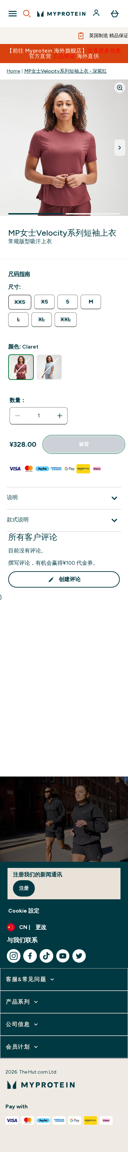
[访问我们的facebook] (30, 956)
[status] (38, 416)
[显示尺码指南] (19, 274)
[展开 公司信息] (22, 1024)
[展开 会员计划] (22, 1047)
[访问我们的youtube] (63, 956)
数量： (18, 400)
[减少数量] (17, 416)
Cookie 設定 (23, 910)
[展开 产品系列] (22, 1001)
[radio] (19, 302)
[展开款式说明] (64, 520)
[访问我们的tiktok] (46, 956)
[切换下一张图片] (119, 147)
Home (13, 71)
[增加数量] (59, 416)
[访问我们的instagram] (13, 956)
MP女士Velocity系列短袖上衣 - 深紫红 (65, 71)
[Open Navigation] (12, 13)
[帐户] (97, 13)
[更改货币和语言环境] (64, 927)
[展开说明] (64, 498)
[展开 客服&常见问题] (31, 979)
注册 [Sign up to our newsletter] (24, 888)
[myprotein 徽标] (61, 13)
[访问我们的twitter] (79, 956)
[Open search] (27, 13)
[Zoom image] (119, 87)
